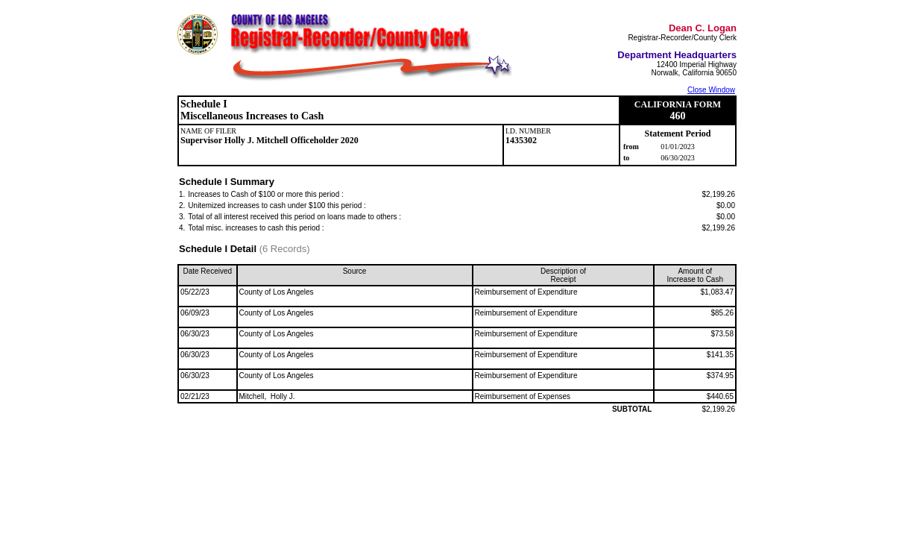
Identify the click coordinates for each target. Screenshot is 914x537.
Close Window (711, 90)
